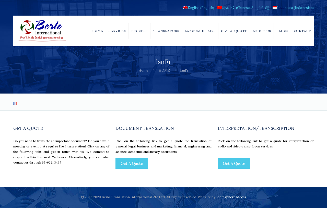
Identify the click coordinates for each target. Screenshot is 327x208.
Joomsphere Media (231, 197)
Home (143, 70)
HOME (164, 70)
